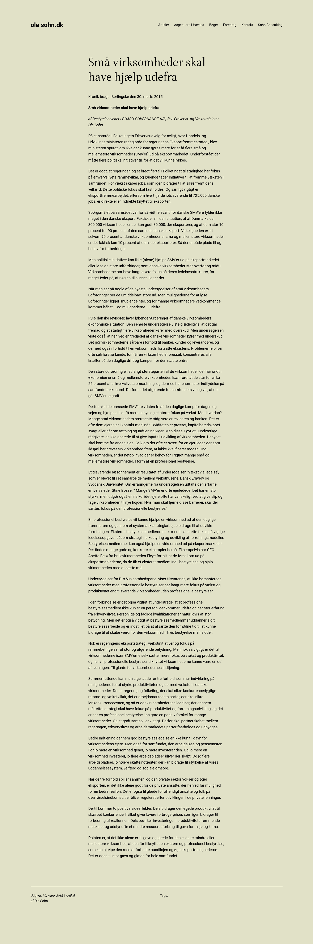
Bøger (213, 25)
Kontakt (247, 25)
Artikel (70, 895)
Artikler (163, 25)
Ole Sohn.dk (47, 25)
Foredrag (229, 25)
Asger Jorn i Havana (189, 25)
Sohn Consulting (270, 25)
